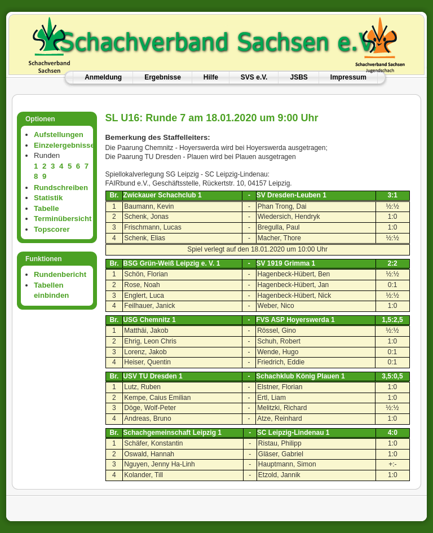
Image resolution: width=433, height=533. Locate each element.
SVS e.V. (254, 77)
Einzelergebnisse (64, 145)
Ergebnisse (162, 77)
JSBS (298, 77)
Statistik (48, 197)
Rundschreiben (61, 187)
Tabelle (46, 208)
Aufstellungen (58, 134)
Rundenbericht (60, 274)
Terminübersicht (62, 218)
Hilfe (211, 77)
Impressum (348, 77)
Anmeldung (103, 77)
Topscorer (52, 229)
